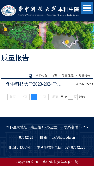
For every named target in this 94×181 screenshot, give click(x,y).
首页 (54, 75)
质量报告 (84, 75)
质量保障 (68, 75)
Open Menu (87, 8)
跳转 (82, 97)
